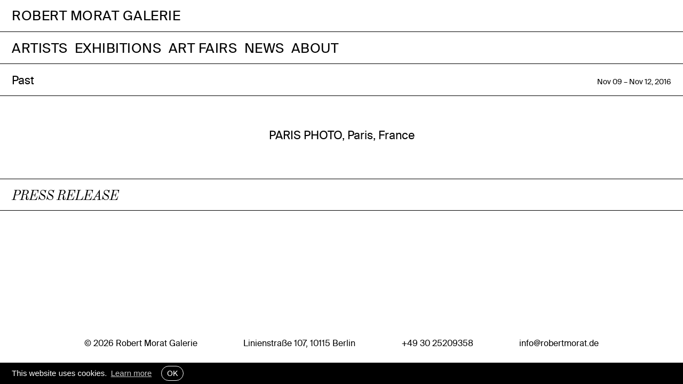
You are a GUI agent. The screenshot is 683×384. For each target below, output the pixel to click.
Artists (40, 47)
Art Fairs (203, 47)
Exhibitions (118, 47)
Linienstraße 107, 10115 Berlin (299, 343)
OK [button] (172, 373)
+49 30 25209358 (437, 343)
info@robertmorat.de (559, 343)
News (264, 47)
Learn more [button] (131, 373)
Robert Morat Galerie (96, 16)
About (315, 47)
